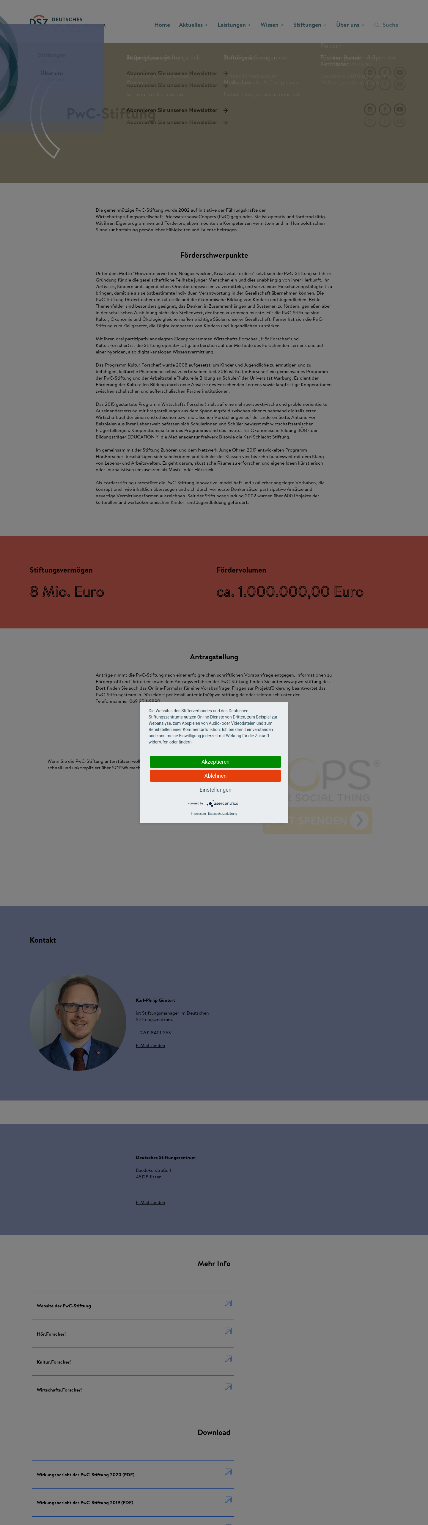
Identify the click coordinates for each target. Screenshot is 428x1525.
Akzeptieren (216, 762)
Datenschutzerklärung (222, 813)
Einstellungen (215, 790)
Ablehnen (215, 776)
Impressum (198, 813)
